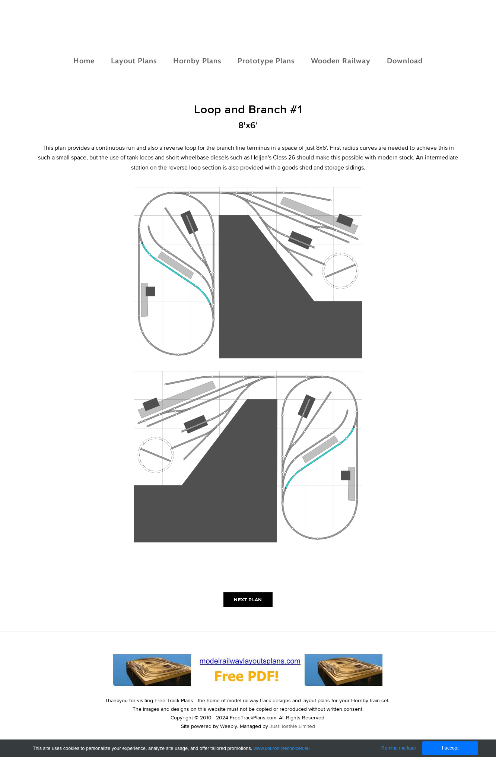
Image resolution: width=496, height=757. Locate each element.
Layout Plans (134, 60)
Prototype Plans (266, 60)
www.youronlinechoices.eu (282, 748)
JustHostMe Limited (292, 726)
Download (405, 60)
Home (84, 60)
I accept (450, 748)
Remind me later (398, 748)
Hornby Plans (197, 60)
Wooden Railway (341, 60)
